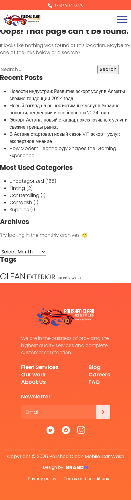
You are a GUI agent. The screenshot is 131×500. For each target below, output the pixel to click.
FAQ (94, 382)
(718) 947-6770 (65, 5)
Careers (99, 374)
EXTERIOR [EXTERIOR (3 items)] (41, 277)
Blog (95, 367)
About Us (33, 382)
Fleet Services (40, 367)
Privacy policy (42, 479)
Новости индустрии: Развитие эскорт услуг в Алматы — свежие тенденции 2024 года (70, 95)
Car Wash (21, 202)
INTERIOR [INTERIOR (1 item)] (63, 278)
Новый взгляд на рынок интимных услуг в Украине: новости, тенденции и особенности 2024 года (65, 109)
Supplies (19, 209)
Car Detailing (24, 195)
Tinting (17, 188)
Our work (33, 374)
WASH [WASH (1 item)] (76, 278)
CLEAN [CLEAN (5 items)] (13, 276)
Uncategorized (27, 181)
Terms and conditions (86, 479)
